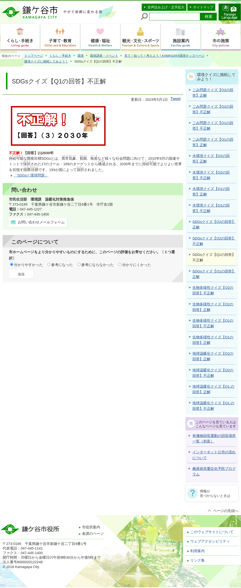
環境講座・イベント (104, 55)
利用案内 (197, 551)
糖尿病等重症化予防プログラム (214, 471)
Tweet (175, 99)
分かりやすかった (28, 265)
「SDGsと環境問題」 (31, 175)
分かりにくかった (136, 265)
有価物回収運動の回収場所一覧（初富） (214, 438)
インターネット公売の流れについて (214, 455)
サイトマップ (203, 7)
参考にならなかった (97, 265)
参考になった (62, 265)
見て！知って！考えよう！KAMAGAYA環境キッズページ (164, 55)
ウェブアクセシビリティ (210, 541)
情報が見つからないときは (215, 493)
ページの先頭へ (225, 511)
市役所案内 (91, 527)
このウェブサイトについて (212, 532)
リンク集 (197, 560)
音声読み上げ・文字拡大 (165, 7)
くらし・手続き (60, 55)
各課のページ (93, 534)
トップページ (33, 55)
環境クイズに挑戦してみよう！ (46, 61)
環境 (80, 55)
